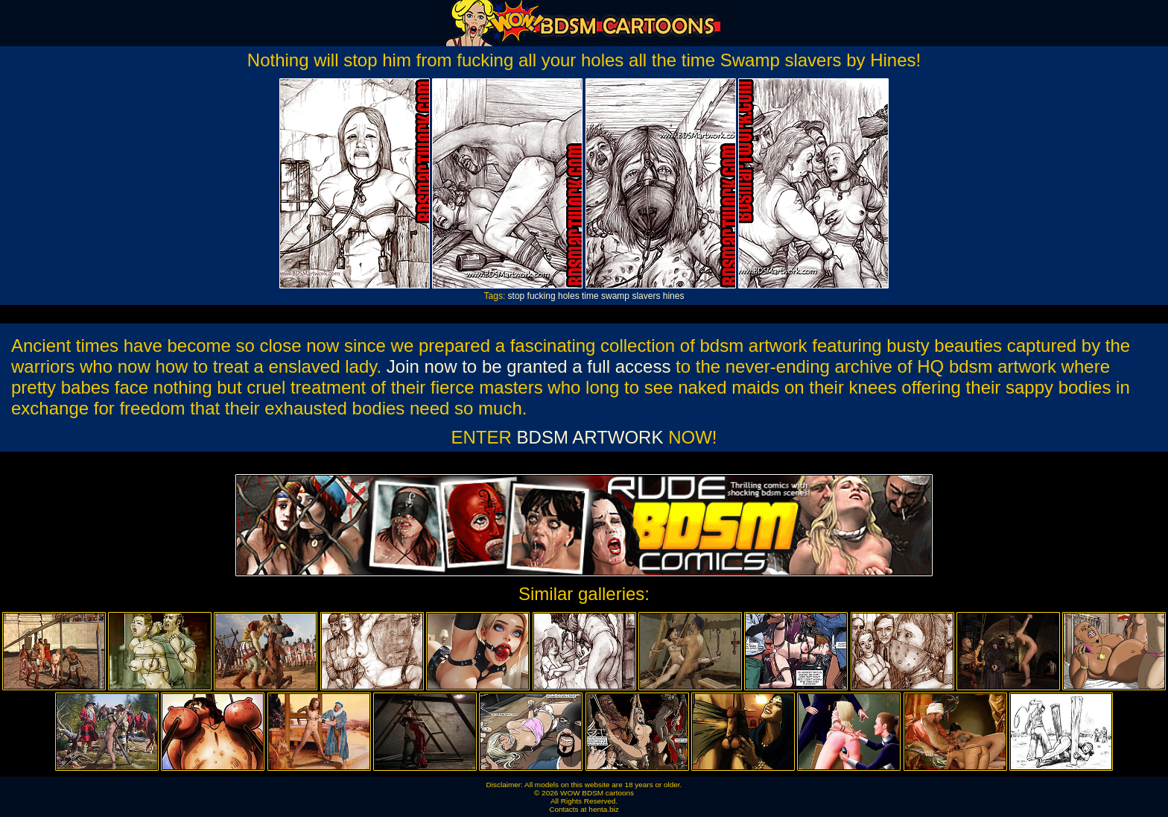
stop (516, 296)
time (590, 296)
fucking (541, 296)
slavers (646, 296)
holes (569, 296)
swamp (615, 296)
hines (674, 296)
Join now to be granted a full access (529, 366)
